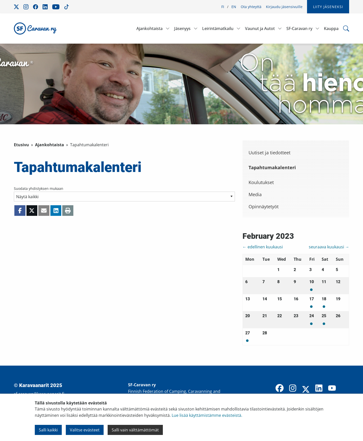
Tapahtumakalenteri (272, 167)
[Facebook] (280, 388)
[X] (306, 390)
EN (233, 6)
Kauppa (331, 28)
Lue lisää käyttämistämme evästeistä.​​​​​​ (207, 415)
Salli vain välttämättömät (135, 430)
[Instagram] (293, 388)
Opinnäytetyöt (264, 206)
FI (222, 6)
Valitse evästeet (85, 430)
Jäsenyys (182, 28)
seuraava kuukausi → (329, 247)
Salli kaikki (48, 430)
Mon (311, 289)
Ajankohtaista (149, 28)
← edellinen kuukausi (263, 247)
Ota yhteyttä (251, 6)
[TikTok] (345, 388)
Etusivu (21, 145)
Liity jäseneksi (328, 6)
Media (255, 194)
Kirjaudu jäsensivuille (284, 6)
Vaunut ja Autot (260, 28)
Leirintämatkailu (217, 28)
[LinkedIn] (319, 388)
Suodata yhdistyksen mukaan (38, 188)
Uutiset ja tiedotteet (269, 153)
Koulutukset (261, 182)
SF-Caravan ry (299, 28)
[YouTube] (332, 388)
